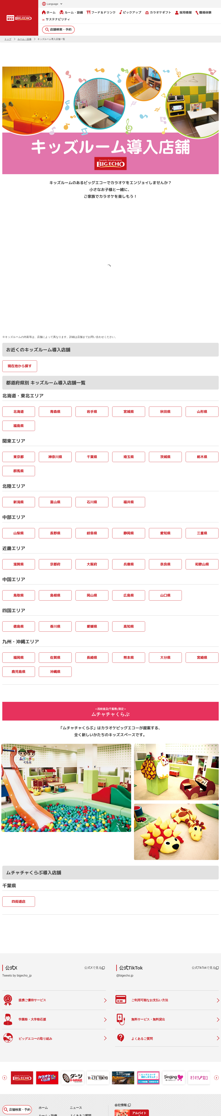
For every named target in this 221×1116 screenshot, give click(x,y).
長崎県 (92, 657)
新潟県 (18, 501)
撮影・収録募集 (80, 1085)
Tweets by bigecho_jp (17, 954)
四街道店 (18, 880)
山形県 (202, 411)
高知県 (128, 626)
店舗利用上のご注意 (83, 1093)
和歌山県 (202, 564)
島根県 (55, 595)
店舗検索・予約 (58, 29)
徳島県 (18, 626)
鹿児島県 (18, 671)
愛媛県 (92, 626)
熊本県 (128, 657)
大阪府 (92, 564)
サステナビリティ (56, 19)
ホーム (49, 12)
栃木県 (202, 456)
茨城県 (165, 456)
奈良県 (165, 564)
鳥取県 (18, 595)
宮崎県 (202, 657)
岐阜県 (92, 533)
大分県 (165, 657)
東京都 (18, 456)
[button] (4, 1039)
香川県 (55, 626)
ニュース (76, 1069)
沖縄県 (55, 671)
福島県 (18, 425)
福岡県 (18, 657)
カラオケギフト (158, 12)
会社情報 (123, 1066)
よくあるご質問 (80, 1077)
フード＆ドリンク (101, 12)
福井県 (128, 501)
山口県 (165, 595)
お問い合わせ (9, 1111)
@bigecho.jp (124, 954)
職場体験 (203, 12)
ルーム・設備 (71, 12)
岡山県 (92, 595)
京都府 (55, 564)
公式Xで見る (94, 946)
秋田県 (165, 411)
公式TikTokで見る (205, 946)
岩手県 (92, 411)
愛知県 (165, 533)
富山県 (55, 501)
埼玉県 (128, 456)
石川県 (92, 501)
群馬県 (18, 470)
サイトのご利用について (32, 1111)
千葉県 (92, 456)
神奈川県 (55, 456)
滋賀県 (18, 564)
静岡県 (128, 533)
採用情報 (183, 12)
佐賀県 (55, 657)
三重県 (202, 533)
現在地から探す (20, 365)
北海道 (18, 411)
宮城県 (128, 411)
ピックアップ (130, 12)
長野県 (55, 533)
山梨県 (18, 533)
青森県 (55, 411)
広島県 (128, 595)
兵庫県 (128, 564)
